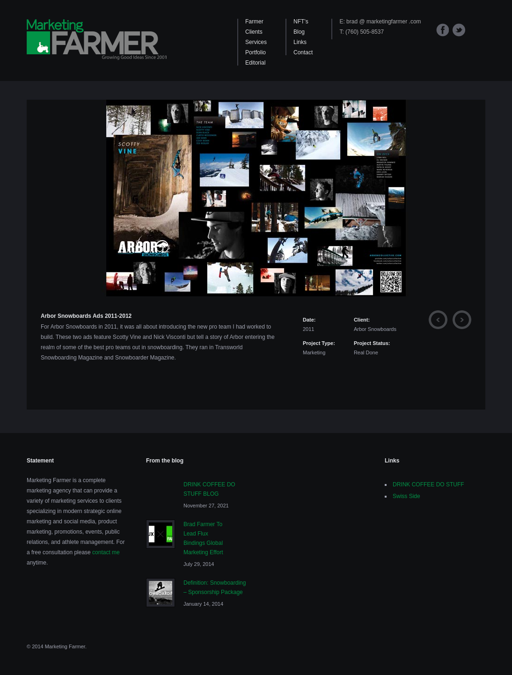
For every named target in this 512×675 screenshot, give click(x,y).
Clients (254, 32)
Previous (438, 319)
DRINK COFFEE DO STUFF (428, 484)
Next (462, 319)
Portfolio (255, 52)
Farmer (254, 21)
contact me (106, 552)
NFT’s (300, 21)
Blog (299, 32)
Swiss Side (406, 496)
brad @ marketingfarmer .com (383, 21)
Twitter (459, 30)
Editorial (255, 62)
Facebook (442, 30)
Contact (303, 52)
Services (256, 42)
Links (300, 42)
